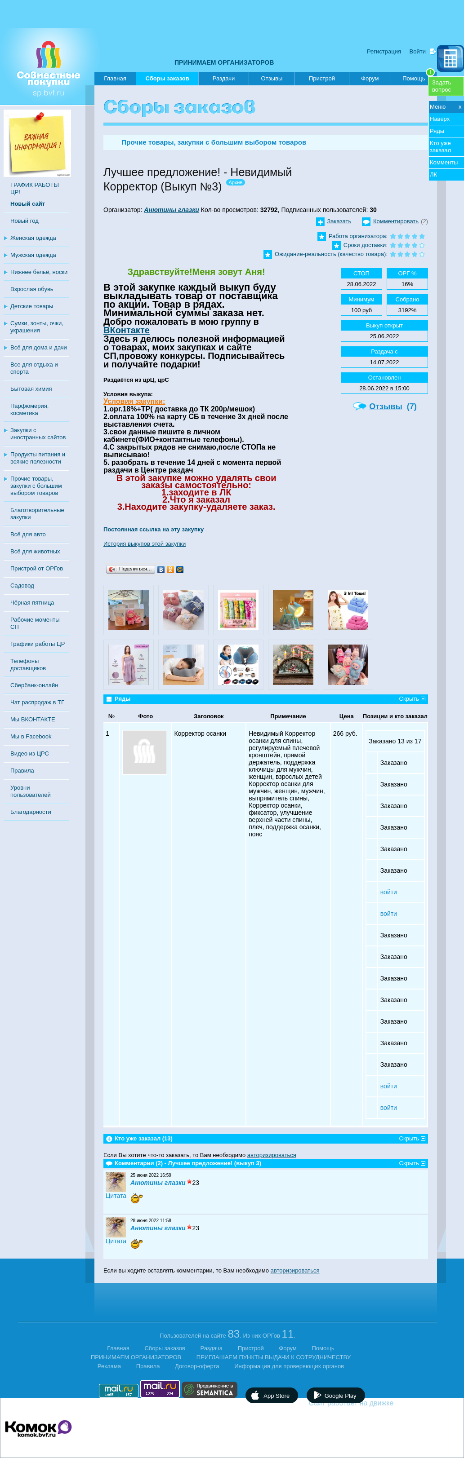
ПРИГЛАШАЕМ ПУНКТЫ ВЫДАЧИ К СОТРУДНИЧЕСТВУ (273, 1357)
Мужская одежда (33, 255)
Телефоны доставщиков (28, 665)
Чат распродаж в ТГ (37, 702)
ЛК (433, 174)
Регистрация (384, 51)
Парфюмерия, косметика (29, 409)
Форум (370, 78)
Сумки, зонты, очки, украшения (36, 327)
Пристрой (322, 78)
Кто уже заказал (440, 147)
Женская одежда (33, 237)
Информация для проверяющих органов (289, 1366)
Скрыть (409, 698)
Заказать (339, 221)
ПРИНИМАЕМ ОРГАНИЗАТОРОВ (224, 62)
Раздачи (224, 78)
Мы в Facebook (30, 736)
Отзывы (272, 78)
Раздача (212, 1348)
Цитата (116, 1195)
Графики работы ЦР (37, 644)
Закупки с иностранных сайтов (38, 434)
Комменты (444, 162)
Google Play (341, 1395)
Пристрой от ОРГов (36, 568)
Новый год (24, 220)
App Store (276, 1395)
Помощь (418, 77)
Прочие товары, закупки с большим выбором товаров (36, 485)
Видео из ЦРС (29, 753)
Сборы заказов (167, 80)
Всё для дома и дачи (38, 347)
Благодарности (30, 812)
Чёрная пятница (32, 602)
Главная (115, 78)
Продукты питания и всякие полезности (37, 458)
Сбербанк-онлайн (34, 685)
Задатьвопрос (441, 86)
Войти (418, 51)
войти (388, 892)
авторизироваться (271, 1155)
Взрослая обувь (32, 289)
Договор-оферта (197, 1366)
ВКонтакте (126, 330)
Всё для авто (28, 534)
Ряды (437, 131)
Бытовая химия (31, 388)
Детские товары (31, 306)
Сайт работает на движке (371, 1403)
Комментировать (396, 221)
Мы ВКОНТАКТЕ (32, 719)
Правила (22, 770)
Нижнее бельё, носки (38, 272)
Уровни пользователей (30, 791)
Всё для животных (35, 551)
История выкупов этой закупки (144, 543)
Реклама (109, 1366)
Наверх (440, 118)
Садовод (22, 585)
